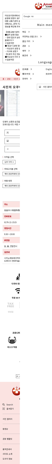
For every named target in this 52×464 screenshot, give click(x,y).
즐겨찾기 (8, 409)
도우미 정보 (7, 458)
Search (8, 405)
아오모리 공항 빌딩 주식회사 (19, 48)
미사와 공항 (12, 51)
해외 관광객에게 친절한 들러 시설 (18, 173)
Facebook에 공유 (31, 376)
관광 (9, 79)
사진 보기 (19, 140)
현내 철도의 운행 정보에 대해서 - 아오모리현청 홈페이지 (25, 39)
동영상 (26, 428)
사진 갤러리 (26, 418)
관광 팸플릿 (26, 438)
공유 (18, 148)
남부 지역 (9, 162)
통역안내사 (7, 449)
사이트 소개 (7, 453)
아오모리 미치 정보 (15, 56)
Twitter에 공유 (20, 376)
